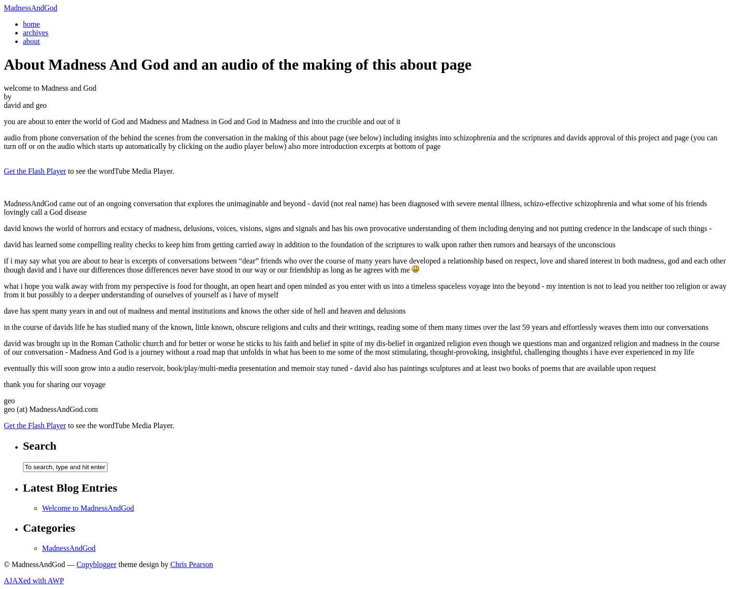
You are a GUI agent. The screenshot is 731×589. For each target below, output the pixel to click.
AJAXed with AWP (34, 581)
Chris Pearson (192, 564)
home (31, 24)
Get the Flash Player (35, 171)
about (31, 41)
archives (35, 33)
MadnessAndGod (30, 8)
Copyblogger (96, 564)
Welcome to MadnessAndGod (88, 508)
